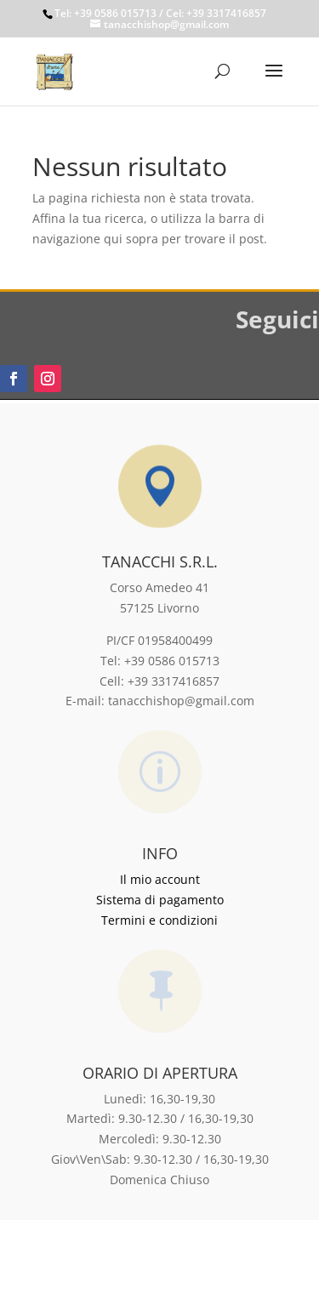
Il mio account (160, 879)
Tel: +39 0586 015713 (105, 13)
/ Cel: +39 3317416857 (211, 13)
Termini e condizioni (159, 920)
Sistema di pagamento (160, 900)
